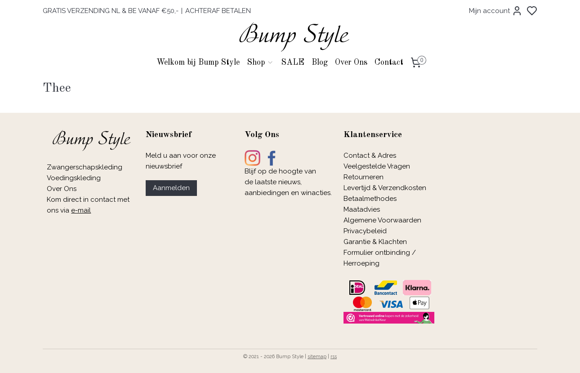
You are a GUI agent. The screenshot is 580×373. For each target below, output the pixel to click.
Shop (260, 62)
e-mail (81, 210)
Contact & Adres (370, 155)
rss (333, 357)
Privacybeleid (365, 231)
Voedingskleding (75, 178)
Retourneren (364, 177)
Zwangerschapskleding (84, 167)
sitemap (317, 357)
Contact (389, 62)
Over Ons (351, 62)
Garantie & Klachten (375, 242)
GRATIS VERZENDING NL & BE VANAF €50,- (110, 11)
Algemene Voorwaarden (382, 220)
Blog (320, 62)
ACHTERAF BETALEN (218, 11)
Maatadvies (362, 209)
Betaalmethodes (370, 199)
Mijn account (495, 10)
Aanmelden (171, 188)
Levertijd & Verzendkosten (385, 188)
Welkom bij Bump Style (198, 62)
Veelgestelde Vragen (377, 166)
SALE (292, 62)
